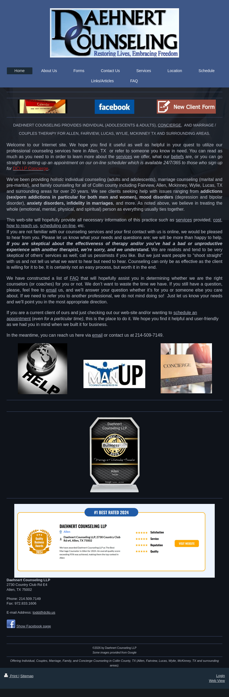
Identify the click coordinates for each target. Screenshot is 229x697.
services (124, 156)
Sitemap (26, 676)
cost (217, 220)
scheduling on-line (58, 225)
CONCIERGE (169, 125)
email (51, 290)
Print (11, 676)
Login (220, 676)
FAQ (74, 278)
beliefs (177, 156)
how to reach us (22, 225)
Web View (217, 681)
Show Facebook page (33, 626)
